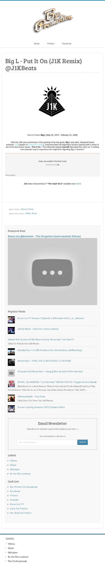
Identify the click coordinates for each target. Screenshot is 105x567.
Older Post (31, 213)
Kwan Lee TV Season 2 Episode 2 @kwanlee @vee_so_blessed (50, 318)
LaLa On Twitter (19, 508)
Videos (13, 460)
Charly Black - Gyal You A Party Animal (37, 328)
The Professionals (17, 561)
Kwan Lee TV (17, 504)
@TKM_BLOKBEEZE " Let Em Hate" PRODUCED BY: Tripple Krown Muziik (57, 382)
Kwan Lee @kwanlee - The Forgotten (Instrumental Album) (44, 236)
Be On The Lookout (20, 473)
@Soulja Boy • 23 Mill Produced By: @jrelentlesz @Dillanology (49, 350)
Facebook (66, 43)
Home (37, 43)
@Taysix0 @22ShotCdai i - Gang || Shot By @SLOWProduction (50, 371)
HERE (78, 184)
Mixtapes (15, 469)
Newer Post (27, 209)
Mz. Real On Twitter (20, 512)
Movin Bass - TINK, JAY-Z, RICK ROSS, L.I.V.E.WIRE (44, 360)
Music (13, 465)
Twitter (51, 43)
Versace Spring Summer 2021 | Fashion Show (41, 407)
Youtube (14, 499)
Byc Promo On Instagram (23, 486)
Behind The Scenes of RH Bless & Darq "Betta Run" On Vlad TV (41, 339)
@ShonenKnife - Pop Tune (31, 396)
